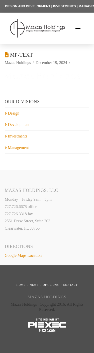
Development (17, 124)
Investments (16, 136)
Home (20, 284)
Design (12, 113)
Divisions (51, 284)
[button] (78, 28)
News (34, 284)
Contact (70, 284)
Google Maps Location (23, 255)
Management (17, 148)
